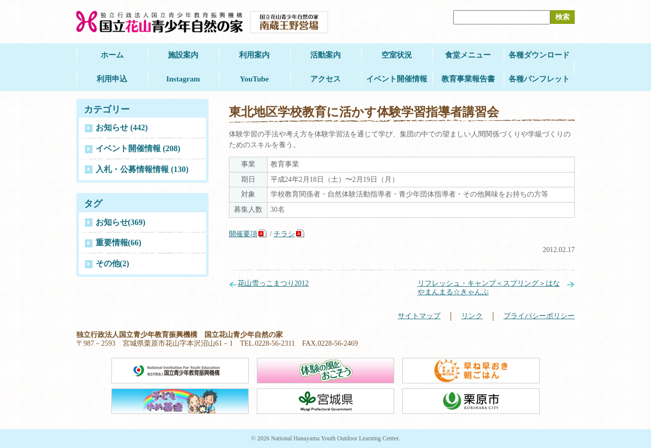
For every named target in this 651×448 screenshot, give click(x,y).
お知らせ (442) (122, 127)
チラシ (284, 234)
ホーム (112, 55)
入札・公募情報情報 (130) (142, 169)
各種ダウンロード (539, 55)
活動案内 (325, 55)
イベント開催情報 (396, 79)
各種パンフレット (539, 79)
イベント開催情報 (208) (138, 148)
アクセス (325, 79)
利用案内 (254, 55)
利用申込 (112, 79)
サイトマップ (419, 316)
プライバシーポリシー (539, 316)
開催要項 (243, 234)
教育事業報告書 (468, 79)
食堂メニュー (468, 55)
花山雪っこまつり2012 (273, 283)
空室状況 (396, 55)
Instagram (183, 79)
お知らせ (120, 222)
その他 (112, 263)
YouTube (254, 79)
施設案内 (183, 55)
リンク (472, 316)
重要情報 (118, 242)
